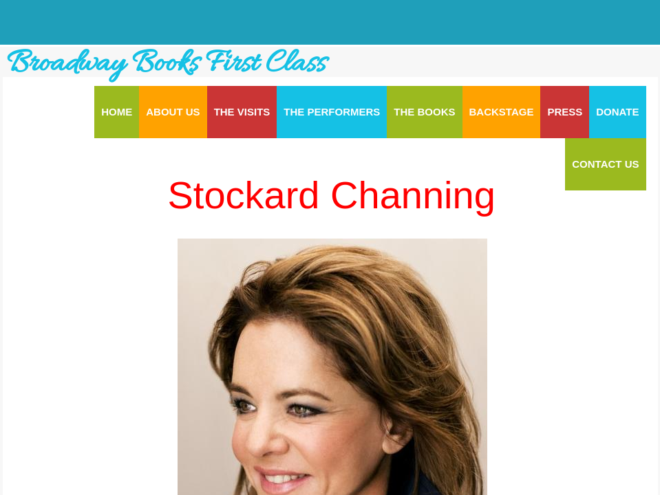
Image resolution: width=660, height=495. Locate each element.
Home (116, 112)
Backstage (501, 112)
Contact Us (605, 164)
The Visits (242, 112)
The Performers (332, 112)
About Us (173, 112)
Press (564, 112)
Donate (617, 112)
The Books (424, 112)
